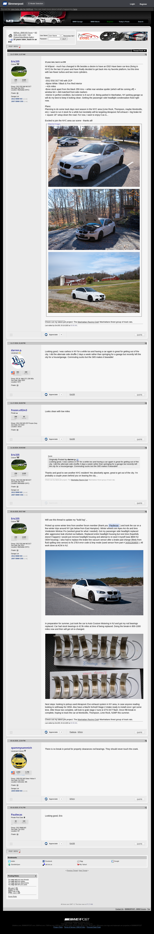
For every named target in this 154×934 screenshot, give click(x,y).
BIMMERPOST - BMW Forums (135, 909)
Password (43, 39)
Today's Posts (124, 22)
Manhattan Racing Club (88, 322)
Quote (139, 335)
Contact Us (119, 909)
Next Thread (83, 870)
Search (140, 22)
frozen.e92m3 (19, 410)
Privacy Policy (58, 927)
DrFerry (80, 732)
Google (116, 861)
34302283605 (131, 542)
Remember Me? (67, 36)
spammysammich (21, 747)
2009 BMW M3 (16, 791)
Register (143, 4)
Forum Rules (12, 896)
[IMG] (10, 891)
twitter (13, 861)
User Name (44, 35)
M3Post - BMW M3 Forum (23, 32)
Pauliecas (73, 732)
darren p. (16, 350)
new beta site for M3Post (22, 9)
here (75, 9)
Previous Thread (72, 870)
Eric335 (15, 61)
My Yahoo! (83, 864)
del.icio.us (48, 864)
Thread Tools (138, 51)
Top (148, 909)
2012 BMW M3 (16, 99)
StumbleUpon (15, 864)
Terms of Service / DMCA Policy (74, 927)
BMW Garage (78, 22)
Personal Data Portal (93, 927)
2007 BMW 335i (17, 101)
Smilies (10, 890)
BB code (11, 888)
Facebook (48, 861)
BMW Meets (95, 22)
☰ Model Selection (35, 4)
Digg (81, 861)
